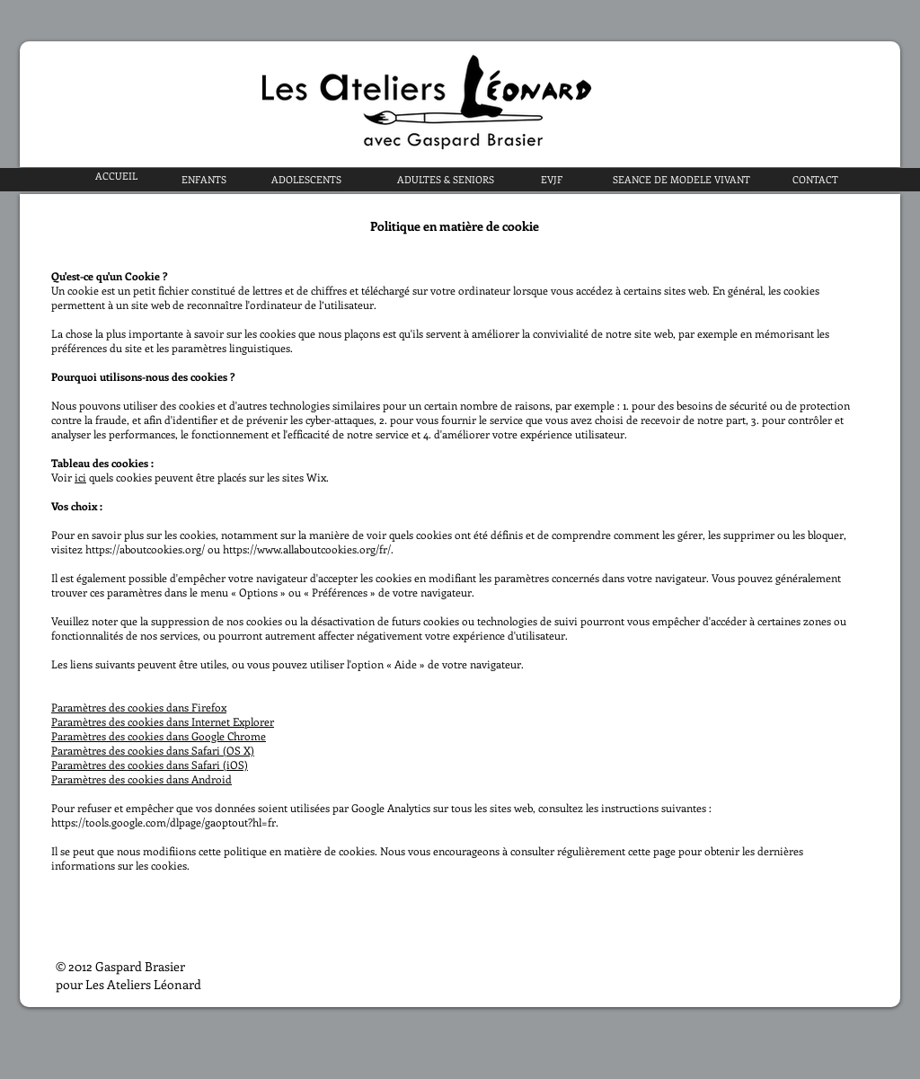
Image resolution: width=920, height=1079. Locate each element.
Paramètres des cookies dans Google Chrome (158, 736)
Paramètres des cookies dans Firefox (138, 707)
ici (80, 477)
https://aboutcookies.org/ (145, 549)
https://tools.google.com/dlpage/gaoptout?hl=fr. (165, 822)
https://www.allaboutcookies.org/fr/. (308, 549)
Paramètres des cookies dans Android (141, 779)
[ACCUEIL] (116, 175)
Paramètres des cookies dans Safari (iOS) (149, 764)
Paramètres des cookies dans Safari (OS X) (152, 750)
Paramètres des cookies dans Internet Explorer (162, 721)
